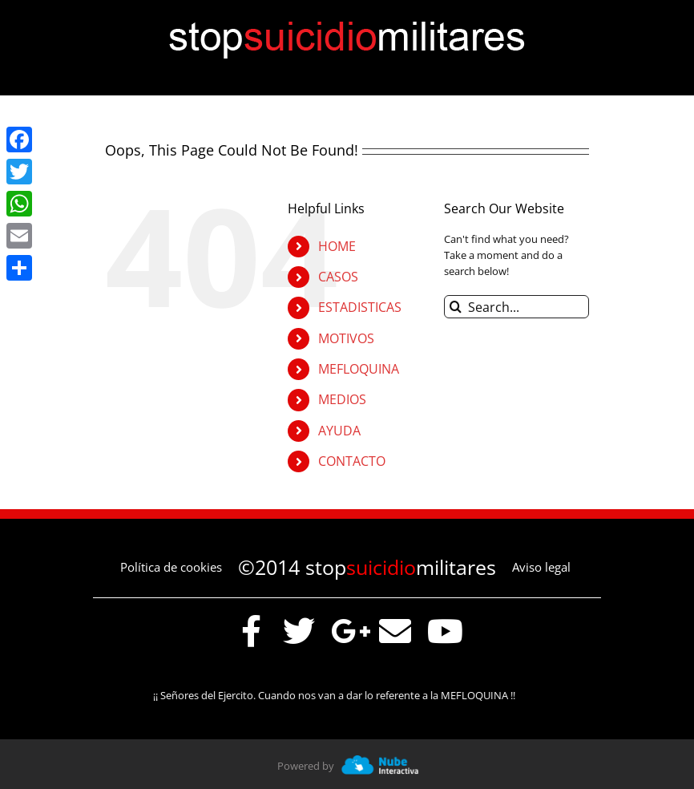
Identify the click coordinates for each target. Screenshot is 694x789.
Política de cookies (171, 567)
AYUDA (339, 430)
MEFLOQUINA (358, 369)
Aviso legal (541, 567)
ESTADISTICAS (359, 307)
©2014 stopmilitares (367, 567)
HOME (337, 246)
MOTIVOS (346, 338)
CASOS (338, 276)
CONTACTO (351, 461)
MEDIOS (342, 399)
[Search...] (516, 306)
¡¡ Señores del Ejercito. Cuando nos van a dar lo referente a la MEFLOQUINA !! (340, 695)
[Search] (455, 306)
